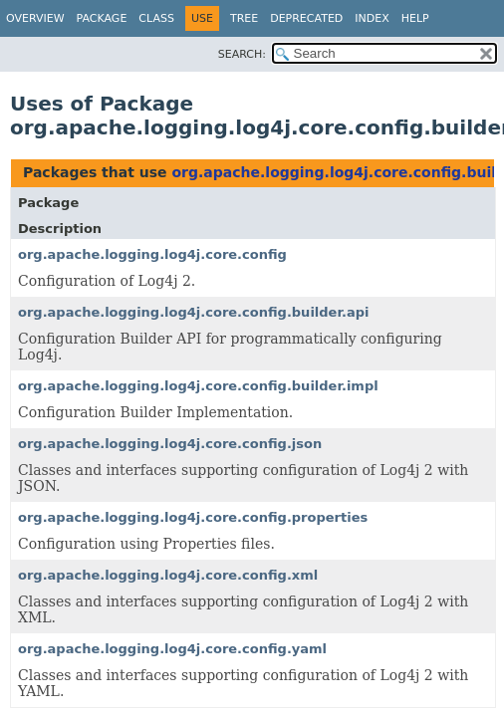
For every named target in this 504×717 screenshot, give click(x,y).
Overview (35, 18)
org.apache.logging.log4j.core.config (152, 254)
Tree (244, 18)
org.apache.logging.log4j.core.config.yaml (172, 648)
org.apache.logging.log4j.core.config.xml (168, 575)
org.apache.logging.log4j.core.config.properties (193, 517)
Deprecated (306, 18)
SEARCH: (242, 54)
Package (102, 18)
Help (415, 18)
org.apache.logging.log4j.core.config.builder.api (193, 312)
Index (371, 18)
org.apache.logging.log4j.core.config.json (170, 443)
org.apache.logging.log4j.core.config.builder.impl (198, 385)
